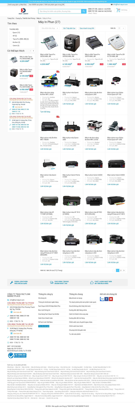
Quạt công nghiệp (48, 391)
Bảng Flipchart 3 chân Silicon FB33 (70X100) (20, 389)
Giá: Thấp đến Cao (69, 28)
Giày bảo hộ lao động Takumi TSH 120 (18, 398)
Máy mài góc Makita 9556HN (64, 382)
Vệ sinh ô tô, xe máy (52, 398)
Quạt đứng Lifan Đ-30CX (62, 391)
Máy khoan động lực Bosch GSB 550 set (19, 376)
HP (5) (15, 36)
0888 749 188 (92, 11)
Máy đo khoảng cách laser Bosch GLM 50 (98, 371)
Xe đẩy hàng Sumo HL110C (97, 369)
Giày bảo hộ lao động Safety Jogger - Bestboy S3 (109, 393)
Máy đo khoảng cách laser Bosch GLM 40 (73, 371)
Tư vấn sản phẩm (75, 334)
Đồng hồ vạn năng (53, 367)
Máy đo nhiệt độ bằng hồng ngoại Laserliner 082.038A (23, 380)
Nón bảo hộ (34, 398)
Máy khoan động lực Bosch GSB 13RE (71, 374)
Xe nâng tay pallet (77, 367)
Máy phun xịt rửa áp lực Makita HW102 (39, 385)
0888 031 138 (102, 9)
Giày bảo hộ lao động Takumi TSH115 (103, 396)
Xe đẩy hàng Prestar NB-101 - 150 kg (37, 369)
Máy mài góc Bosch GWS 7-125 (41, 376)
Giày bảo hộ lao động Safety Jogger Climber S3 (77, 396)
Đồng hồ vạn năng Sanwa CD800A (17, 378)
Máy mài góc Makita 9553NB (46, 382)
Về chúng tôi (42, 298)
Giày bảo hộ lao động (88, 393)
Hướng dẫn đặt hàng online (78, 310)
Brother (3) (16, 42)
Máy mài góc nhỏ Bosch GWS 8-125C (84, 376)
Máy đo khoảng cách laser (39, 367)
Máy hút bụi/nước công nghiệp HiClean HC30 (107, 385)
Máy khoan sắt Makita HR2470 (83, 385)
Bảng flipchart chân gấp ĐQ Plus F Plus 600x (67, 387)
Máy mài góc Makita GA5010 (82, 382)
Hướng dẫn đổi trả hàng (77, 318)
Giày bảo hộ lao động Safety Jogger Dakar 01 (20, 396)
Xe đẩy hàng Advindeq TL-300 (16, 369)
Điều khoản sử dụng (75, 298)
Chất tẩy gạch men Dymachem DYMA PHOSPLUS (21, 382)
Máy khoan (10, 367)
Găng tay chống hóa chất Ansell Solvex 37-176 (83, 391)
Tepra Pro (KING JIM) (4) (21, 39)
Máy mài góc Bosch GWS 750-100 (62, 376)
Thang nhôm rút (119, 389)
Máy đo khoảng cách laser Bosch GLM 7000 (46, 374)
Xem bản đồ (18, 107)
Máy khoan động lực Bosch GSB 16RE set (96, 374)
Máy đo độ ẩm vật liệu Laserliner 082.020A (77, 380)
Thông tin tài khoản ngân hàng (48, 302)
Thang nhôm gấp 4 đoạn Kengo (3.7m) (30, 391)
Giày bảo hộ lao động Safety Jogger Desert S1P (48, 396)
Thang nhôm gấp (12, 391)
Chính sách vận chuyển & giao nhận (80, 322)
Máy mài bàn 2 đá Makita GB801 (102, 382)
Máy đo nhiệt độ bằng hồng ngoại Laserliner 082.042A (108, 378)
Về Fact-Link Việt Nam (45, 322)
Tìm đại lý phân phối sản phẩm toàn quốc (82, 302)
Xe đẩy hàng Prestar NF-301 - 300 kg (59, 369)
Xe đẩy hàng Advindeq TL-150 (101, 367)
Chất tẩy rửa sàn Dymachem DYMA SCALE (103, 380)
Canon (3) (16, 45)
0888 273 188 (92, 9)
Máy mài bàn (25, 367)
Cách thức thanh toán (45, 318)
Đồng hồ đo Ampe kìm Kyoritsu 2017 (62, 378)
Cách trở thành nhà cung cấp (78, 314)
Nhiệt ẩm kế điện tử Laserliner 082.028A (51, 380)
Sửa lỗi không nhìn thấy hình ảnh (79, 306)
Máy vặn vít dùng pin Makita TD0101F (62, 385)
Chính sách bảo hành (76, 326)
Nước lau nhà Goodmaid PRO (82, 378)
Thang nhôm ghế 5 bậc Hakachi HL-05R (46, 389)
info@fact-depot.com (120, 4)
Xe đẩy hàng (87, 367)
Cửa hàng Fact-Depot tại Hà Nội (48, 314)
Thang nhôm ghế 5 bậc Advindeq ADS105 (71, 389)
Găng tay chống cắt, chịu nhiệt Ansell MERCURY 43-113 (23, 393)
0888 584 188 (102, 11)
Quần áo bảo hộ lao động (72, 393)
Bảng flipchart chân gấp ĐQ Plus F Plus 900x (40, 387)
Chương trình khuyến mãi (77, 330)
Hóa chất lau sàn (65, 367)
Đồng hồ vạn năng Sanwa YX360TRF (39, 378)
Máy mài (17, 367)
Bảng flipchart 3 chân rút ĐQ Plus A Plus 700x (95, 387)
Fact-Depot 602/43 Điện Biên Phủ (49, 306)
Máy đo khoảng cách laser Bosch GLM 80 (19, 374)
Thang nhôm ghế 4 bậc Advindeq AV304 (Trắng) (99, 389)
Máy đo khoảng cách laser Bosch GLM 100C (20, 371)
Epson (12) (16, 32)
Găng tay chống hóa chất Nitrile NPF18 (52, 393)
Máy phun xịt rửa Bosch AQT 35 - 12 (107, 376)
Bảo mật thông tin (44, 310)
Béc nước (42, 398)
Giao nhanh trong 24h (87, 28)
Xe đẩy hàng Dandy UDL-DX (80, 369)
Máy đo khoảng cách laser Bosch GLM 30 (47, 371)
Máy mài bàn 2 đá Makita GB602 (16, 385)
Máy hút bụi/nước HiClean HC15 (16, 387)
